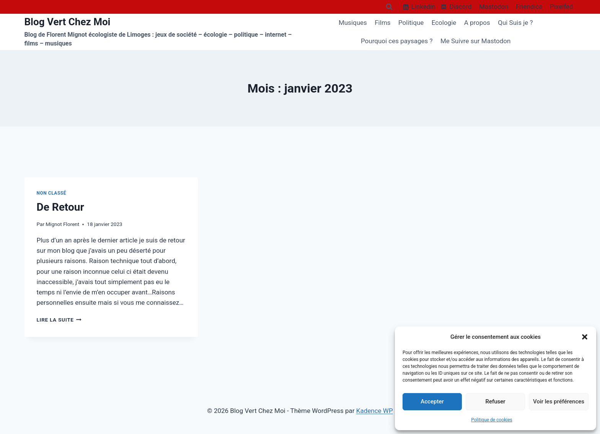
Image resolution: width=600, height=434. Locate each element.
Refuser (495, 401)
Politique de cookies (491, 420)
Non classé (52, 193)
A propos (477, 22)
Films (382, 22)
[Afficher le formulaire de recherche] (389, 7)
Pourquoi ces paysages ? (397, 41)
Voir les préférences (558, 401)
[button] (585, 337)
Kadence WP (374, 410)
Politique (411, 22)
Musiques (353, 22)
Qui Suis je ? (515, 22)
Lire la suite (59, 320)
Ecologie (444, 22)
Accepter (432, 401)
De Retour (60, 207)
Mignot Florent (62, 224)
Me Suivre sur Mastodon (475, 41)
